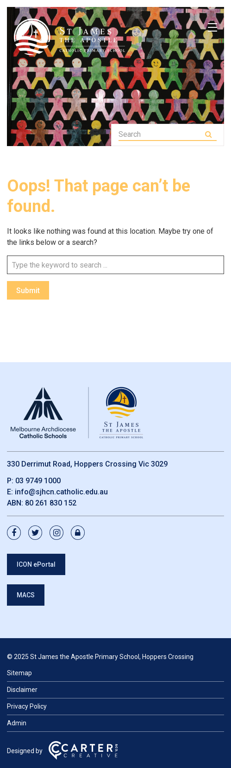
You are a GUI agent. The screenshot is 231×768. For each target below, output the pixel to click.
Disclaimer (22, 689)
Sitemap (19, 673)
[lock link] (80, 533)
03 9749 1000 (38, 480)
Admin (16, 723)
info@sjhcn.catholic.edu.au (61, 491)
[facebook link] (16, 533)
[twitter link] (38, 533)
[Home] (76, 438)
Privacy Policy (27, 706)
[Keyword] (161, 134)
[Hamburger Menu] (212, 27)
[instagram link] (59, 533)
